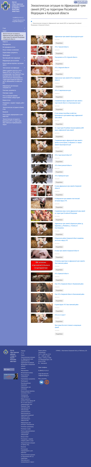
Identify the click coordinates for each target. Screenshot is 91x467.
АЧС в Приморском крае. (62, 176)
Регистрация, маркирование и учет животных (13, 115)
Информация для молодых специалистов (10, 87)
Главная (23, 351)
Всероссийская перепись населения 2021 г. (13, 64)
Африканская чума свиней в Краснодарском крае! (69, 36)
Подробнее (59, 43)
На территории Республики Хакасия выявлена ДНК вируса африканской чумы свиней (69, 129)
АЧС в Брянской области (62, 273)
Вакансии (5, 112)
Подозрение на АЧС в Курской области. (66, 57)
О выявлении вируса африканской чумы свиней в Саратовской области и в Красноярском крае (68, 102)
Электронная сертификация (11, 68)
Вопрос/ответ (7, 100)
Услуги (4, 31)
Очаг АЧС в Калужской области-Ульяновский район (69, 284)
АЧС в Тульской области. (62, 47)
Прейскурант (6, 55)
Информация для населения (11, 60)
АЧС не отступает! (60, 315)
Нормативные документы (10, 52)
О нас (4, 28)
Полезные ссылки (8, 93)
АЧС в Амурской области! (62, 67)
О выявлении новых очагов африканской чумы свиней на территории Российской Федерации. (70, 212)
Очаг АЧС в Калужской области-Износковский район (69, 294)
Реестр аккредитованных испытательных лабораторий (11, 96)
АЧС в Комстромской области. (63, 165)
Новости (5, 42)
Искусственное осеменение (11, 50)
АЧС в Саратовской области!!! (63, 155)
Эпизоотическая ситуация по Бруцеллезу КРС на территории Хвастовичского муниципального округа (12, 121)
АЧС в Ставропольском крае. (63, 90)
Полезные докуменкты (9, 90)
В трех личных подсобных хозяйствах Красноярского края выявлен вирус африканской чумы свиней (68, 115)
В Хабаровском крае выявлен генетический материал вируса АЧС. (67, 199)
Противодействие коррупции (11, 58)
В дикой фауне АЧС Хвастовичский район (66, 304)
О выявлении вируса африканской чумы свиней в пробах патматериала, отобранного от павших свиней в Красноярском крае (68, 142)
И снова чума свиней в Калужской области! (67, 251)
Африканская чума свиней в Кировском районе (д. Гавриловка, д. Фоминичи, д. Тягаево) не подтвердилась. (69, 225)
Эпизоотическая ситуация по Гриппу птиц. (13, 108)
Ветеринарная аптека (9, 47)
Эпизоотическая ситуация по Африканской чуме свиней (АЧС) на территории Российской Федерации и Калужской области (13, 36)
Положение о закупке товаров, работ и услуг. (13, 104)
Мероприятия (7, 44)
